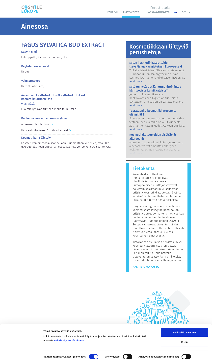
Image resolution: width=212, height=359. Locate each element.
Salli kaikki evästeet (184, 316)
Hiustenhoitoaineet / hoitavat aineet (44, 130)
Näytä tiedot (50, 352)
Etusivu (112, 12)
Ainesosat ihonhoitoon (35, 124)
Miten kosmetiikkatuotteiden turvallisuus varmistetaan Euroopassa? (155, 64)
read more (135, 81)
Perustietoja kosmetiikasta (158, 10)
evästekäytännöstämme (69, 324)
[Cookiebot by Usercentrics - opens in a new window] (21, 352)
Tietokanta (131, 12)
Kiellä (184, 326)
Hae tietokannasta (146, 266)
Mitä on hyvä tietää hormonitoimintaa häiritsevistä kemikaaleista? (155, 88)
